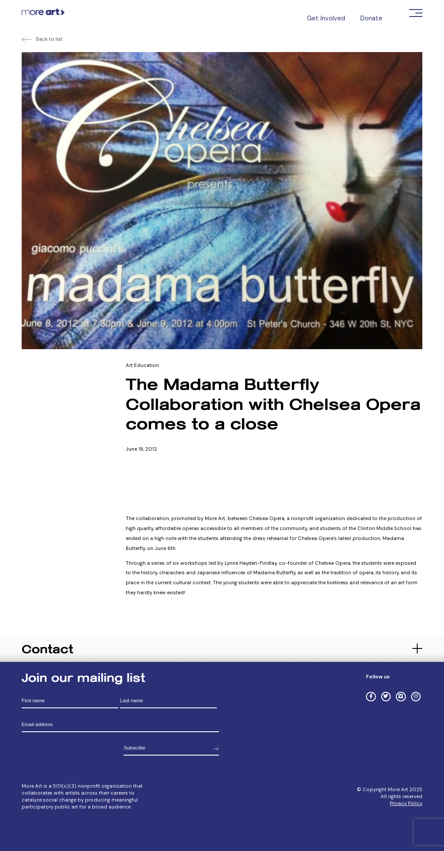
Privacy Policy (406, 803)
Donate (371, 18)
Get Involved (326, 18)
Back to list (49, 39)
